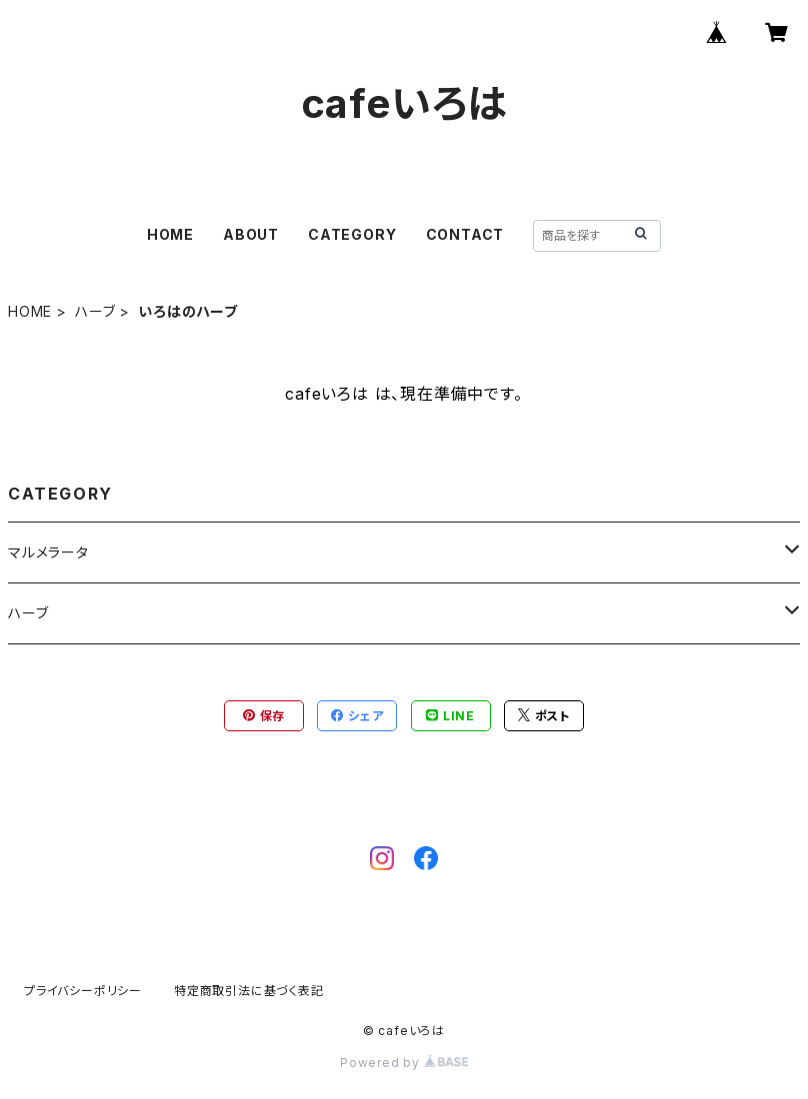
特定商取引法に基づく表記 (249, 990)
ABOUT (251, 234)
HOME (170, 234)
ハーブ (95, 311)
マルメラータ (48, 552)
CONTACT (465, 234)
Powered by (404, 1062)
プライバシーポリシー (83, 990)
